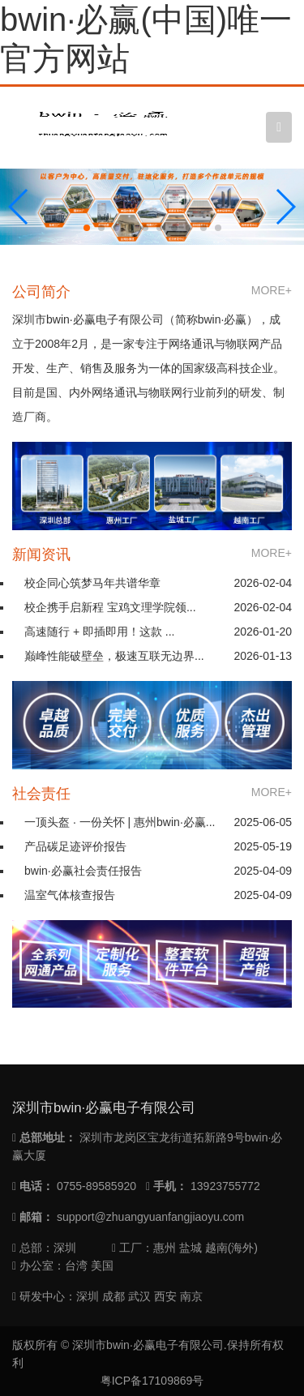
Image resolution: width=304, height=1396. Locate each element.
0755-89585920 (96, 1186)
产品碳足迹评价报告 (75, 846)
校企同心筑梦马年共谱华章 (92, 582)
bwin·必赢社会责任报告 (83, 870)
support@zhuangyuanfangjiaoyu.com (150, 1216)
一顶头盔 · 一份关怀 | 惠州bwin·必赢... (119, 822)
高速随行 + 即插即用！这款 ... (99, 631)
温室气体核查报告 (69, 895)
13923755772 (225, 1186)
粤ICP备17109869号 (152, 1380)
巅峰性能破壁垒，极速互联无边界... (114, 655)
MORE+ (271, 290)
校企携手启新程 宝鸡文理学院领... (110, 607)
